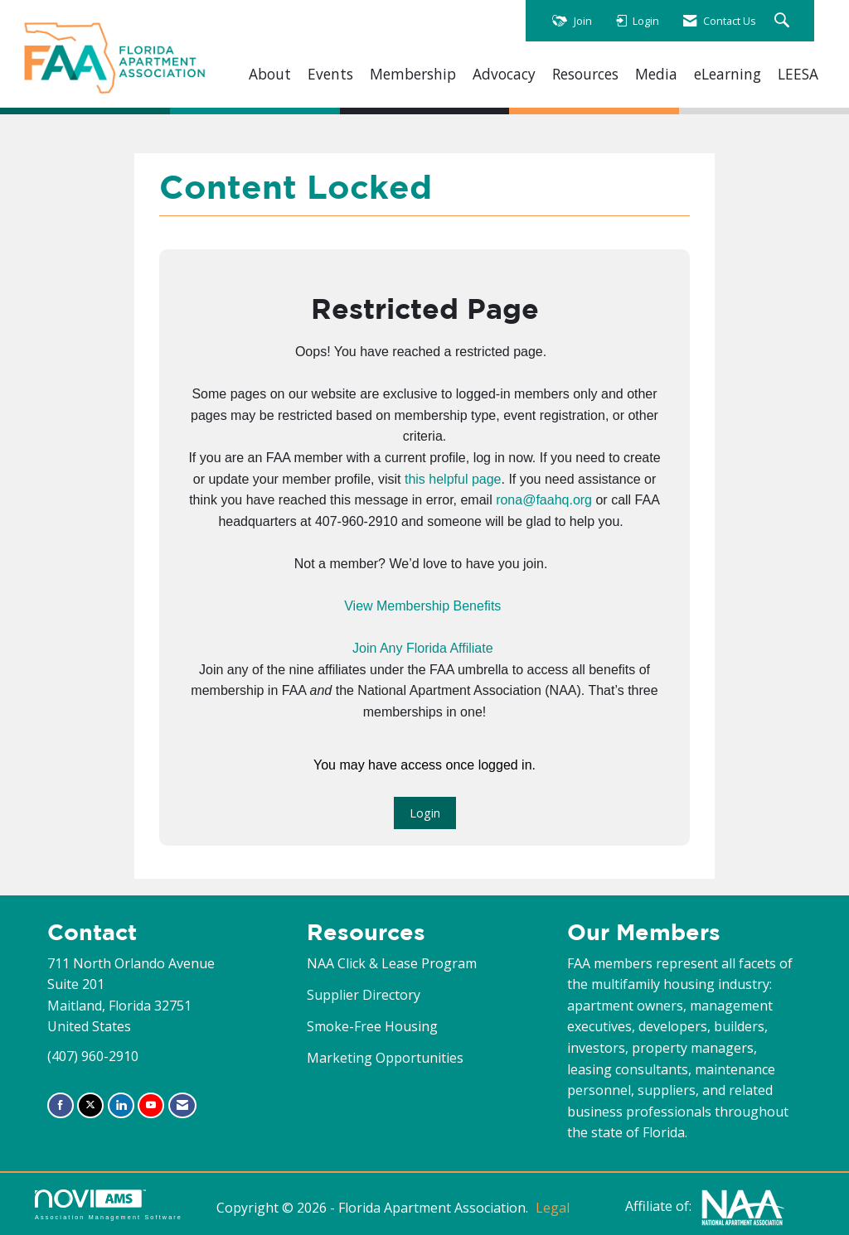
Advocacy (504, 74)
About (270, 74)
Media (656, 74)
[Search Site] (783, 21)
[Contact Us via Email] (182, 1105)
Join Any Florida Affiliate (422, 648)
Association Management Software (108, 1204)
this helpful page (453, 479)
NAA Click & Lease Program (392, 963)
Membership (413, 74)
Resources (585, 74)
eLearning (727, 74)
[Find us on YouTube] (151, 1105)
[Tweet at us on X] (90, 1105)
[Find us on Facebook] (60, 1105)
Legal (553, 1208)
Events (330, 74)
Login (425, 813)
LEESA (798, 74)
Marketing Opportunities (385, 1058)
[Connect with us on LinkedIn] (121, 1105)
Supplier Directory (363, 995)
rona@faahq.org (544, 500)
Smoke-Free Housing (372, 1026)
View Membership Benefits (422, 606)
